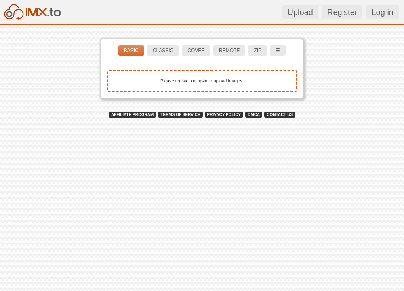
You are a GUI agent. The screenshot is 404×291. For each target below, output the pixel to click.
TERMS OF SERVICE (180, 114)
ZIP (257, 50)
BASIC (131, 50)
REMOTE (229, 50)
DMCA (254, 114)
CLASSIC (163, 50)
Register (342, 12)
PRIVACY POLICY (224, 114)
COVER (196, 50)
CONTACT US (280, 114)
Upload (300, 12)
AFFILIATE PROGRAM (132, 114)
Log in (383, 12)
